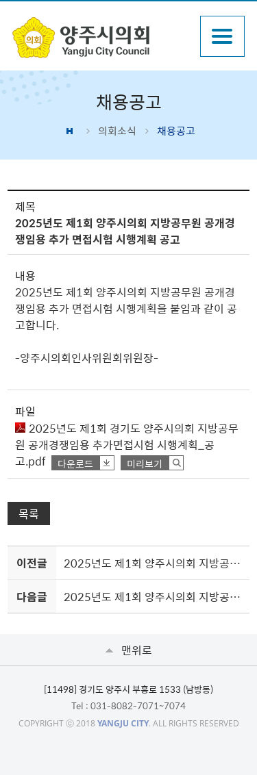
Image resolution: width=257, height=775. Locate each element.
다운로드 (75, 463)
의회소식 (117, 130)
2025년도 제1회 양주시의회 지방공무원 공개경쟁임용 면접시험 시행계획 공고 (154, 563)
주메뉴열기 (222, 36)
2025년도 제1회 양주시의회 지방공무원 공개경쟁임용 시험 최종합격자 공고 (154, 596)
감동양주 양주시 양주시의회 (99, 37)
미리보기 (144, 463)
